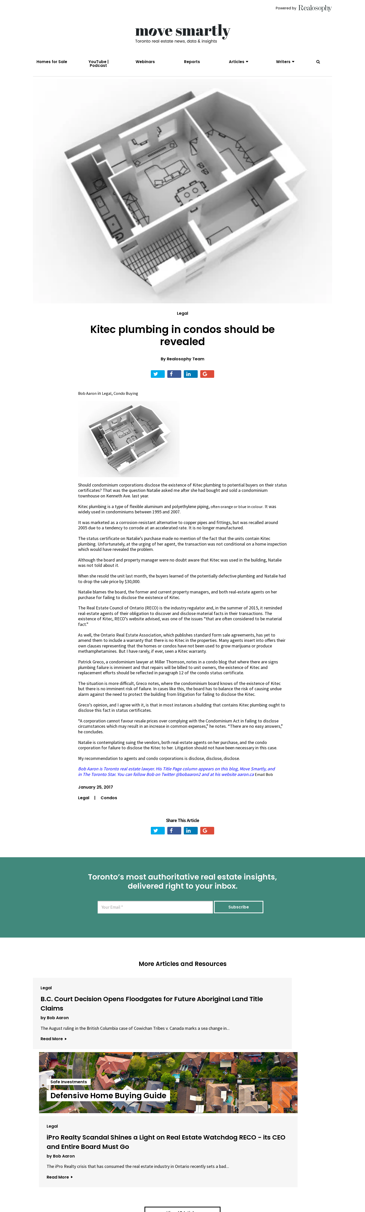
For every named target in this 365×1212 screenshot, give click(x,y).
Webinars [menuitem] (145, 61)
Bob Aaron (88, 403)
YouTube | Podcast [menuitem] (98, 63)
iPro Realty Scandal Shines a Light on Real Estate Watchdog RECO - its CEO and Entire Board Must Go (279, 1032)
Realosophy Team (185, 369)
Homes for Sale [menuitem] (51, 61)
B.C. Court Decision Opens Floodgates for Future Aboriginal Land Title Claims (80, 1022)
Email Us (135, 1208)
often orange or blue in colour (238, 516)
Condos (109, 808)
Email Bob (264, 784)
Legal (182, 323)
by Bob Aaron (55, 1047)
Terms (158, 1208)
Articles (236, 61)
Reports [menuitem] (192, 61)
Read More (53, 1079)
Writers (283, 61)
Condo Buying (129, 403)
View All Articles (182, 1130)
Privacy (177, 1208)
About (113, 1208)
